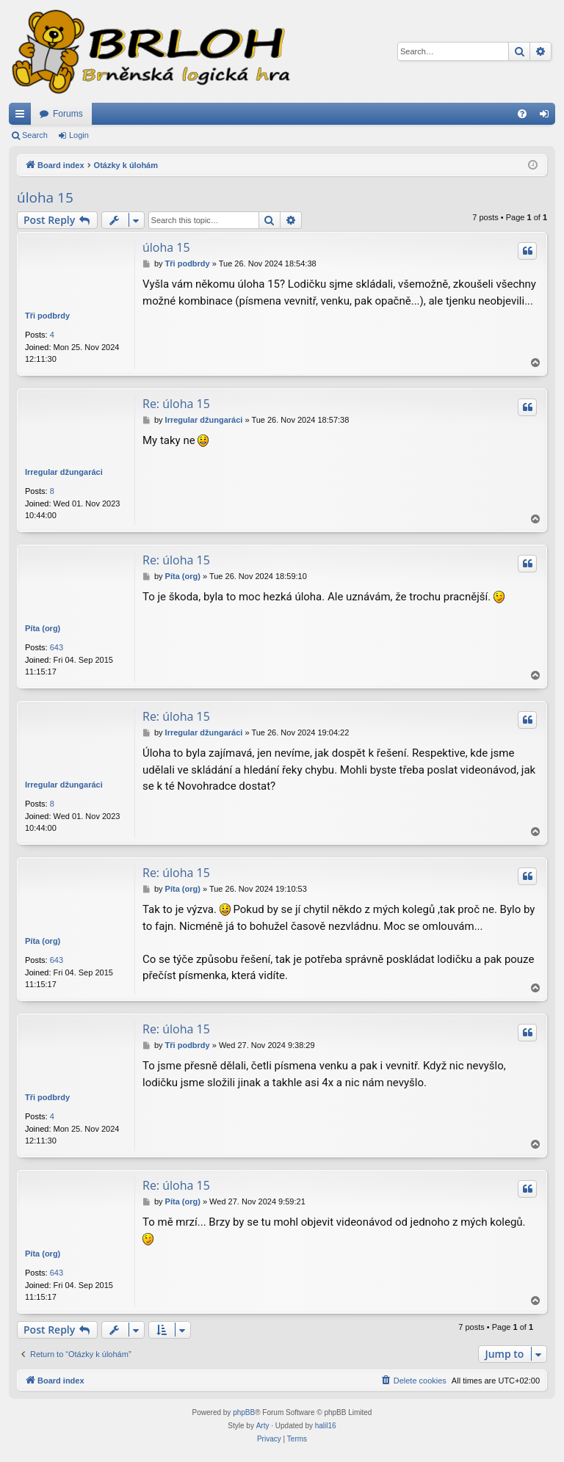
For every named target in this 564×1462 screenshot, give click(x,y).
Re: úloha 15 (176, 403)
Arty (263, 1426)
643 (56, 647)
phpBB (244, 1412)
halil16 (325, 1426)
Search (35, 135)
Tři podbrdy (47, 315)
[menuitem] (522, 114)
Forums (68, 114)
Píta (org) (42, 628)
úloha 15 (45, 197)
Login (79, 135)
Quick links (23, 117)
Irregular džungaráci (64, 472)
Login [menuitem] (547, 117)
